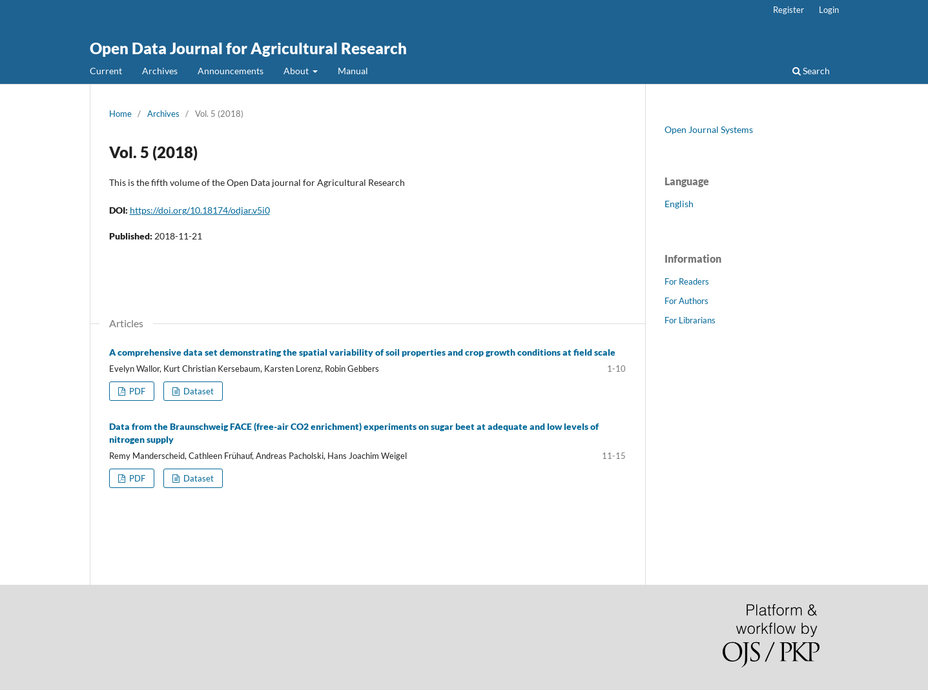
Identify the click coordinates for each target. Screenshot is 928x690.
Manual (353, 70)
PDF (136, 391)
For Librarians (690, 320)
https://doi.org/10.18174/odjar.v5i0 (200, 210)
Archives (160, 70)
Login (829, 10)
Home (120, 113)
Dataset (197, 391)
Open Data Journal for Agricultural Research (248, 48)
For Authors (686, 301)
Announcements (230, 70)
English (679, 203)
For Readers (687, 281)
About (297, 70)
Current (106, 70)
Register (788, 10)
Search (811, 70)
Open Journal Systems (709, 129)
